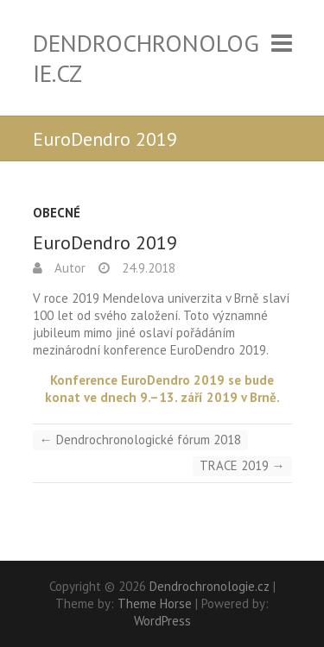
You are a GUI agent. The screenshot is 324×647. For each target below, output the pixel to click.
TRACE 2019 (242, 465)
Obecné (56, 212)
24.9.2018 (146, 268)
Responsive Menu (281, 43)
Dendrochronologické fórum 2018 (140, 439)
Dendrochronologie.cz (146, 58)
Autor (68, 268)
